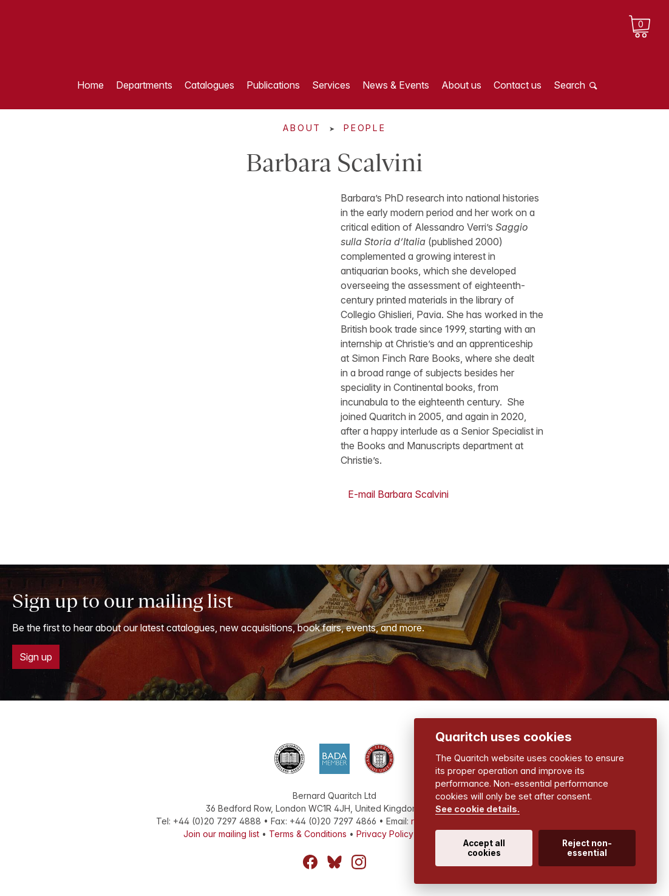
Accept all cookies (484, 848)
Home (90, 85)
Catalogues (209, 85)
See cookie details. (477, 809)
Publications (273, 85)
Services (331, 85)
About (302, 128)
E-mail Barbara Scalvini (398, 494)
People (365, 128)
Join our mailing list (221, 834)
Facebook (310, 862)
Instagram (358, 862)
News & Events (395, 85)
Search (569, 85)
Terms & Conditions (308, 834)
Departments (144, 85)
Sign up (35, 657)
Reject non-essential (587, 848)
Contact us (518, 85)
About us (461, 85)
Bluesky (334, 862)
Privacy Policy (384, 834)
